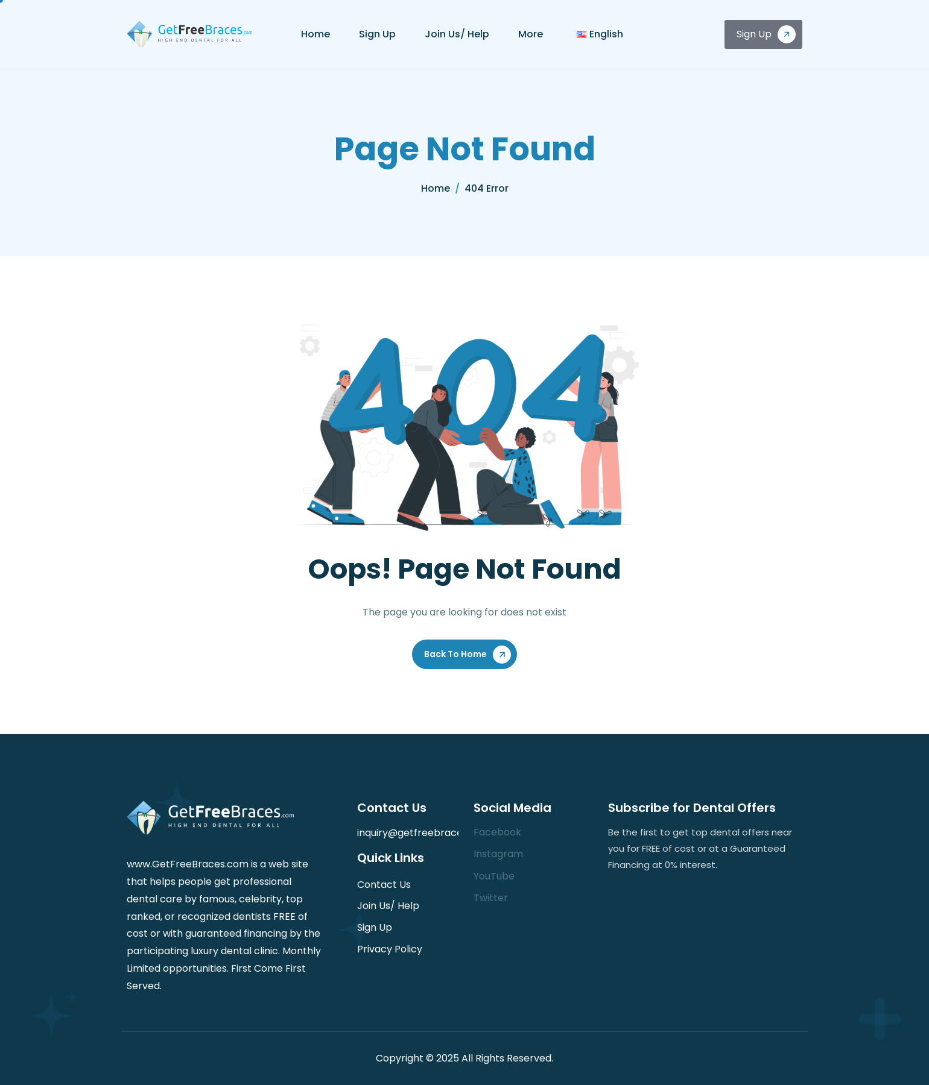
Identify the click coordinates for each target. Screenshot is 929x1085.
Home (315, 34)
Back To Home (455, 654)
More (530, 34)
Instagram (498, 854)
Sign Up (377, 34)
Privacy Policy (389, 949)
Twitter (491, 898)
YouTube (494, 876)
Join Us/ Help (457, 34)
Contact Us (384, 885)
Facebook (497, 832)
